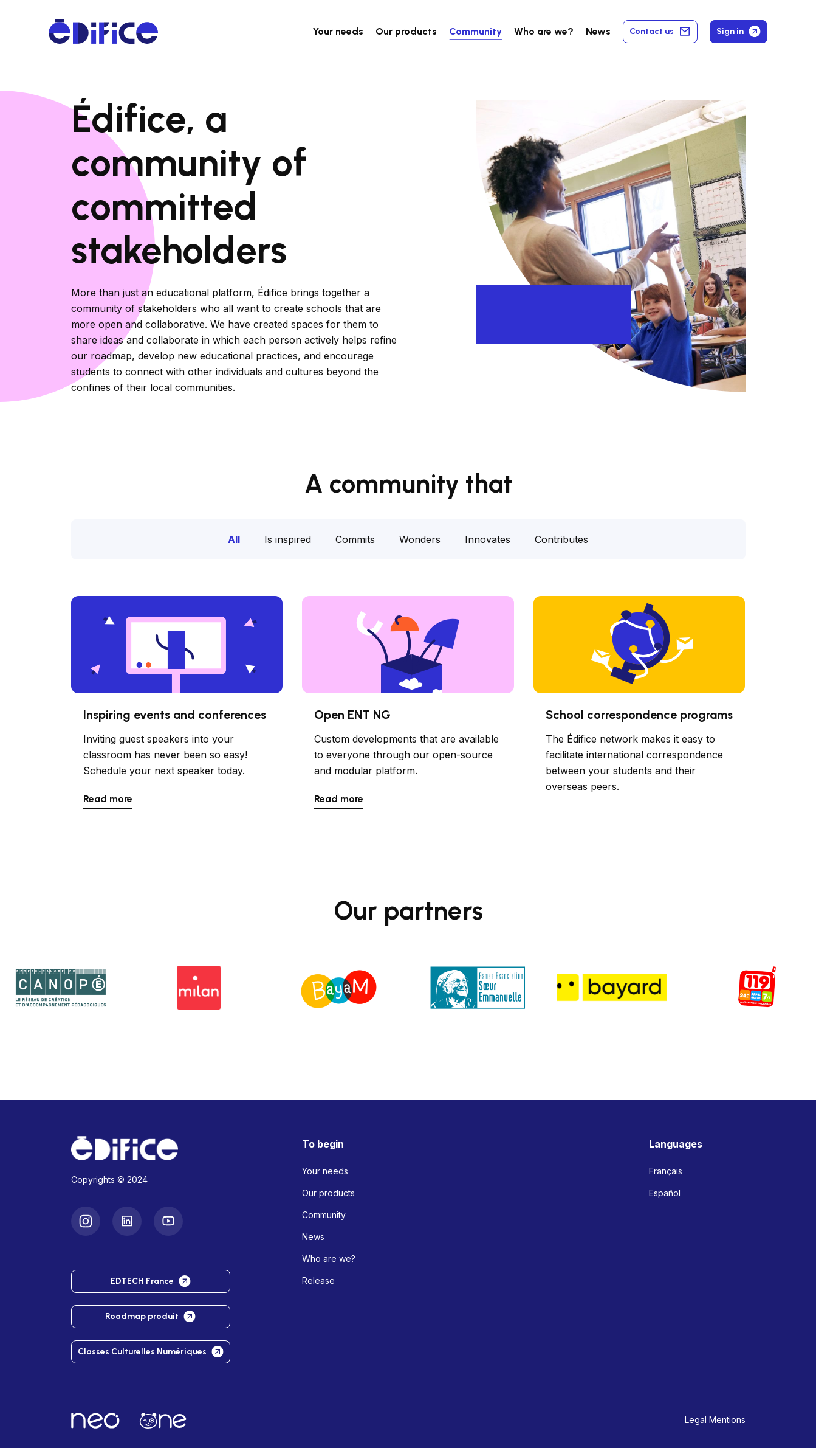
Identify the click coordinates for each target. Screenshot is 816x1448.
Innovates (487, 539)
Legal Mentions (715, 1420)
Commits (355, 539)
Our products (328, 1193)
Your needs (338, 31)
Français (665, 1171)
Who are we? (328, 1258)
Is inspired (287, 539)
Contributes (561, 539)
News (598, 31)
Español (665, 1193)
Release (318, 1280)
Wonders (420, 539)
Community (475, 31)
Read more (107, 799)
